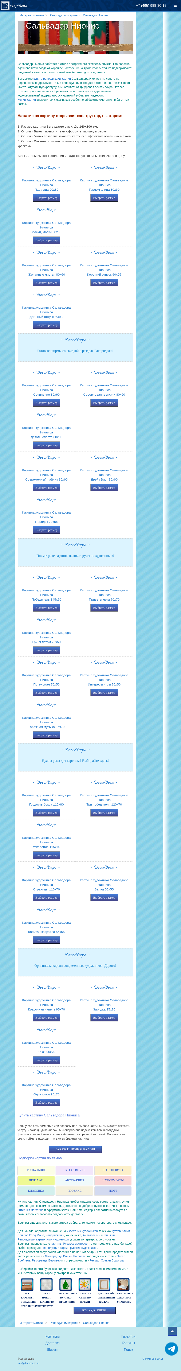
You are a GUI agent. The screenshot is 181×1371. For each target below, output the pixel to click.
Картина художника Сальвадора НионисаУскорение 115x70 (46, 842)
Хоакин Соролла (112, 1260)
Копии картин (27, 99)
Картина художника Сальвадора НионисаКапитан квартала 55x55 (46, 927)
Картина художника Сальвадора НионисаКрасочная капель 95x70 (46, 1004)
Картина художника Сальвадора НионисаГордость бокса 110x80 (46, 799)
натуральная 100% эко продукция (68, 1297)
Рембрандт (39, 1260)
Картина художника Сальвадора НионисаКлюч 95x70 (46, 1047)
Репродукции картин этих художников (43, 1239)
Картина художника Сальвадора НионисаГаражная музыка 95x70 (46, 722)
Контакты (53, 1336)
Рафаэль (79, 1256)
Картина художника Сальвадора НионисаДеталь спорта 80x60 (46, 432)
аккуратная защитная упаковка (125, 1297)
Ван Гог (23, 1235)
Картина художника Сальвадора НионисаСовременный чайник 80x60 (46, 474)
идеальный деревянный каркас (106, 1297)
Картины (128, 1343)
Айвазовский (91, 1235)
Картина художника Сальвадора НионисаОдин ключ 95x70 (46, 1089)
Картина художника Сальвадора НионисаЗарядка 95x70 (104, 1004)
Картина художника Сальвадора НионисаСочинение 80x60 (46, 389)
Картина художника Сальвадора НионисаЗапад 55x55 (104, 884)
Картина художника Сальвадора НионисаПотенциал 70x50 (46, 679)
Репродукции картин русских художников (69, 1247)
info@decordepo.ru (28, 1363)
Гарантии (128, 1336)
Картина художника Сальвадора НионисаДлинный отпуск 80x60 (46, 312)
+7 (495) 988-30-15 (151, 6)
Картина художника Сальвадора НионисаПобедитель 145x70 (46, 594)
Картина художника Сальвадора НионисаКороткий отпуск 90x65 (104, 269)
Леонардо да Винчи (58, 1256)
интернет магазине (30, 1210)
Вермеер (54, 1260)
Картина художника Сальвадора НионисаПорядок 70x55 (46, 517)
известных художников (82, 1231)
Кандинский (54, 1235)
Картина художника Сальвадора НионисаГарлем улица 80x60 (104, 184)
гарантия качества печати (85, 1297)
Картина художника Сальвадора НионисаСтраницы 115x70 (46, 884)
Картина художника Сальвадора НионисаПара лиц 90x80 (46, 184)
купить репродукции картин (52, 78)
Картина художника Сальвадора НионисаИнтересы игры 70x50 (104, 679)
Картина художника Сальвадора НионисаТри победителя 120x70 (104, 799)
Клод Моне (36, 1235)
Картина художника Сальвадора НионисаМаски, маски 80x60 (46, 227)
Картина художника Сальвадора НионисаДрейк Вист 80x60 (104, 474)
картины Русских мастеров (69, 1243)
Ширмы (52, 1349)
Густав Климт (121, 1231)
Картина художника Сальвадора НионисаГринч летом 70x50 (46, 637)
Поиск (128, 1349)
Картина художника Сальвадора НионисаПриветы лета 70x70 (104, 594)
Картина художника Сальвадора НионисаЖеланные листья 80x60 (46, 269)
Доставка (53, 1343)
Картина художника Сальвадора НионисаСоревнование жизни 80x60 (104, 389)
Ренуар (94, 1260)
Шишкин (109, 1235)
